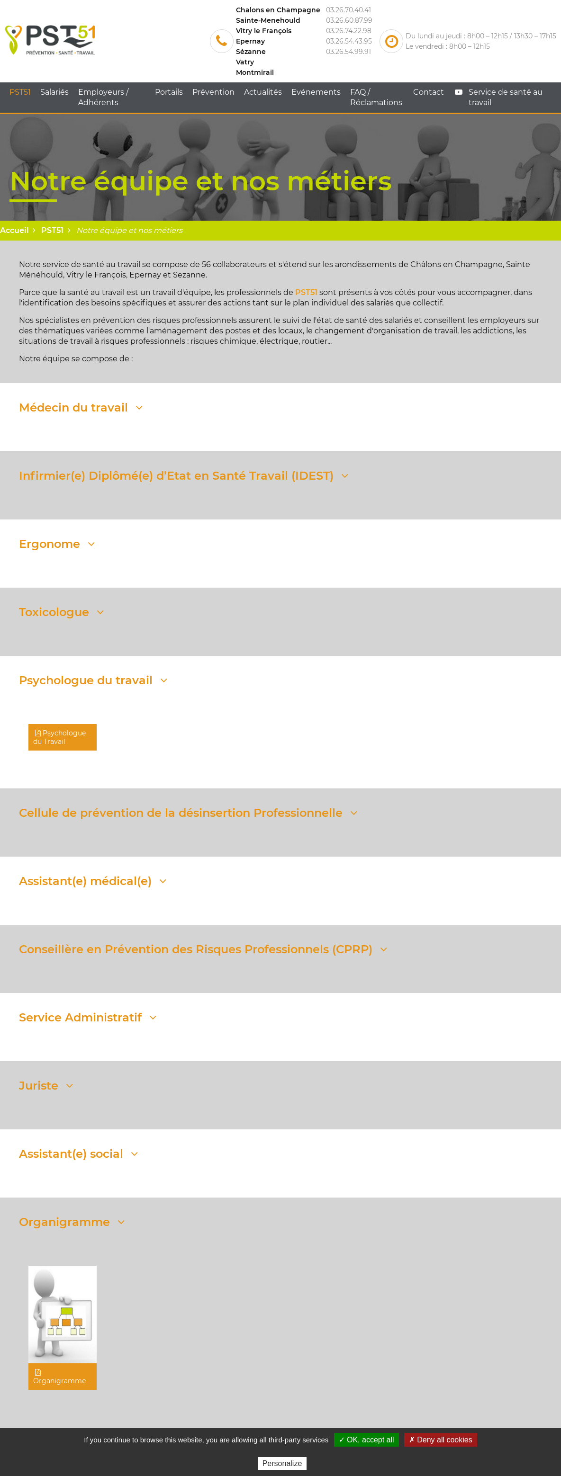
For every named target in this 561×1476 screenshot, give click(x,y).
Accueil (14, 230)
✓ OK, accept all (366, 1440)
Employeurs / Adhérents (103, 97)
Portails (169, 92)
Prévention (213, 92)
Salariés (54, 92)
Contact (428, 92)
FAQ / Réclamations (376, 97)
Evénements (316, 92)
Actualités (263, 92)
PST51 (20, 92)
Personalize (282, 1463)
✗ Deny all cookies (440, 1440)
